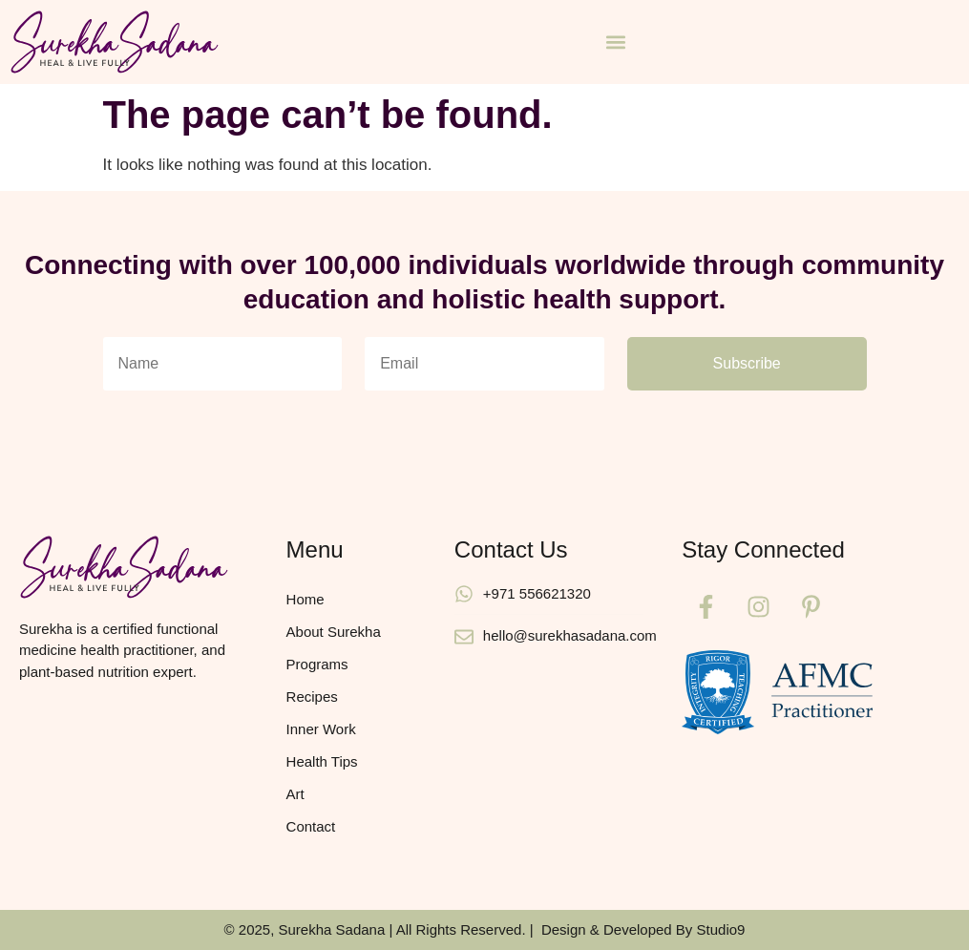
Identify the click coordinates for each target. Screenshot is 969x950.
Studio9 (721, 929)
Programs (317, 664)
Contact (311, 826)
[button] (616, 41)
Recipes (312, 696)
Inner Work (321, 729)
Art (295, 794)
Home (305, 599)
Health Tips (322, 761)
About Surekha (333, 631)
